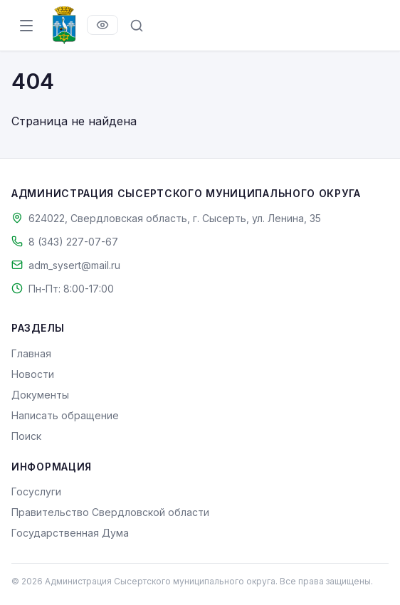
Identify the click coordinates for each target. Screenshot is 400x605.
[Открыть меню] (26, 26)
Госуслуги (36, 491)
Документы (40, 395)
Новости (32, 374)
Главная (31, 353)
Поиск (26, 436)
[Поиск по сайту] (136, 25)
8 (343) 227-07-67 (73, 242)
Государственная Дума (70, 533)
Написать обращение (65, 415)
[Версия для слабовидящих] (102, 25)
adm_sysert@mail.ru (74, 265)
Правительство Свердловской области (110, 512)
